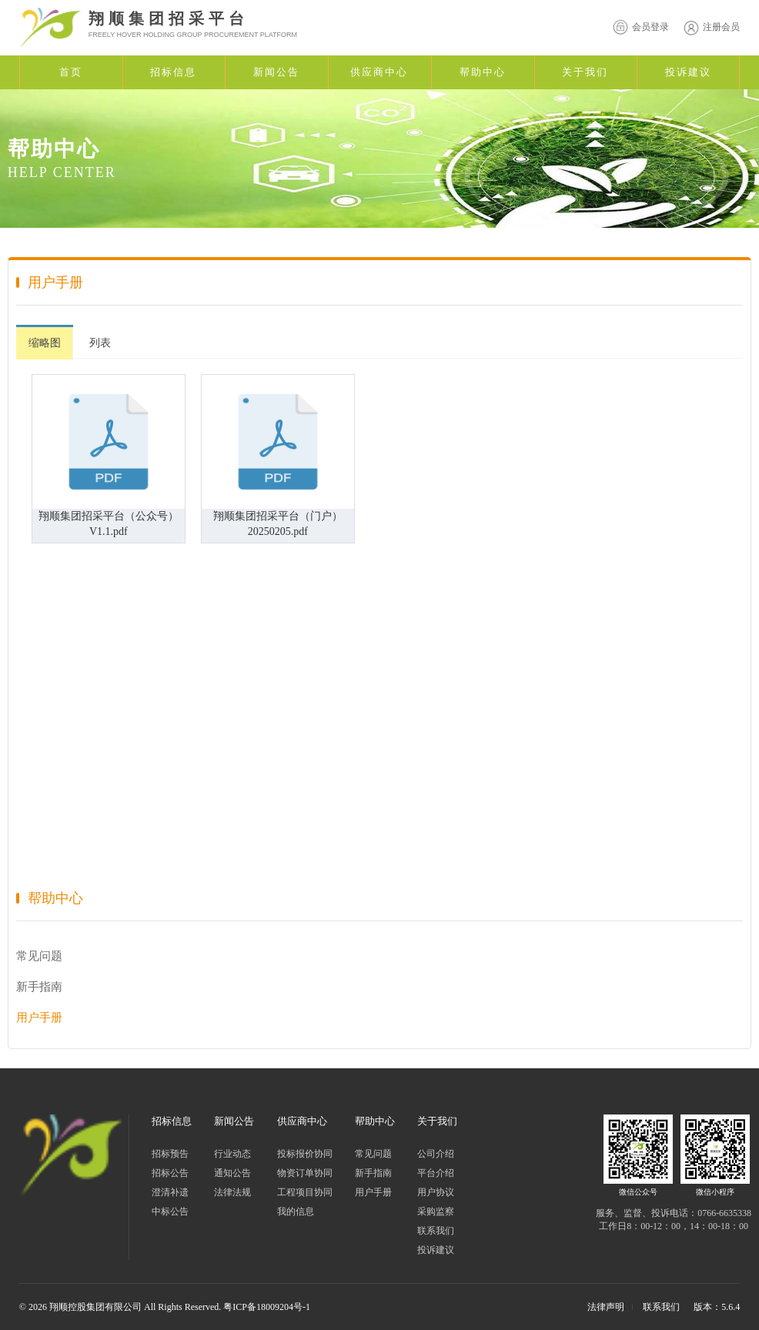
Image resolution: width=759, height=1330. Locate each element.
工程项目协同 (305, 1192)
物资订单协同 (305, 1173)
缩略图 (44, 343)
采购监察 (435, 1211)
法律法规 (232, 1192)
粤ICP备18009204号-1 (266, 1307)
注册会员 (710, 27)
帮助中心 (483, 72)
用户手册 (39, 1017)
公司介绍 (435, 1153)
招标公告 (170, 1173)
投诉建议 (688, 72)
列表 (100, 343)
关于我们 (585, 72)
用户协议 (435, 1192)
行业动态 (232, 1153)
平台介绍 (435, 1173)
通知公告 (232, 1173)
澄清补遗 (170, 1192)
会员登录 (639, 27)
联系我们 (435, 1230)
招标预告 (170, 1153)
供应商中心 (379, 72)
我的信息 (295, 1211)
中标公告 (170, 1211)
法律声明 (605, 1307)
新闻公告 (276, 72)
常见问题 (39, 956)
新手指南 (39, 987)
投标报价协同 (305, 1153)
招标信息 (173, 72)
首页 (70, 72)
